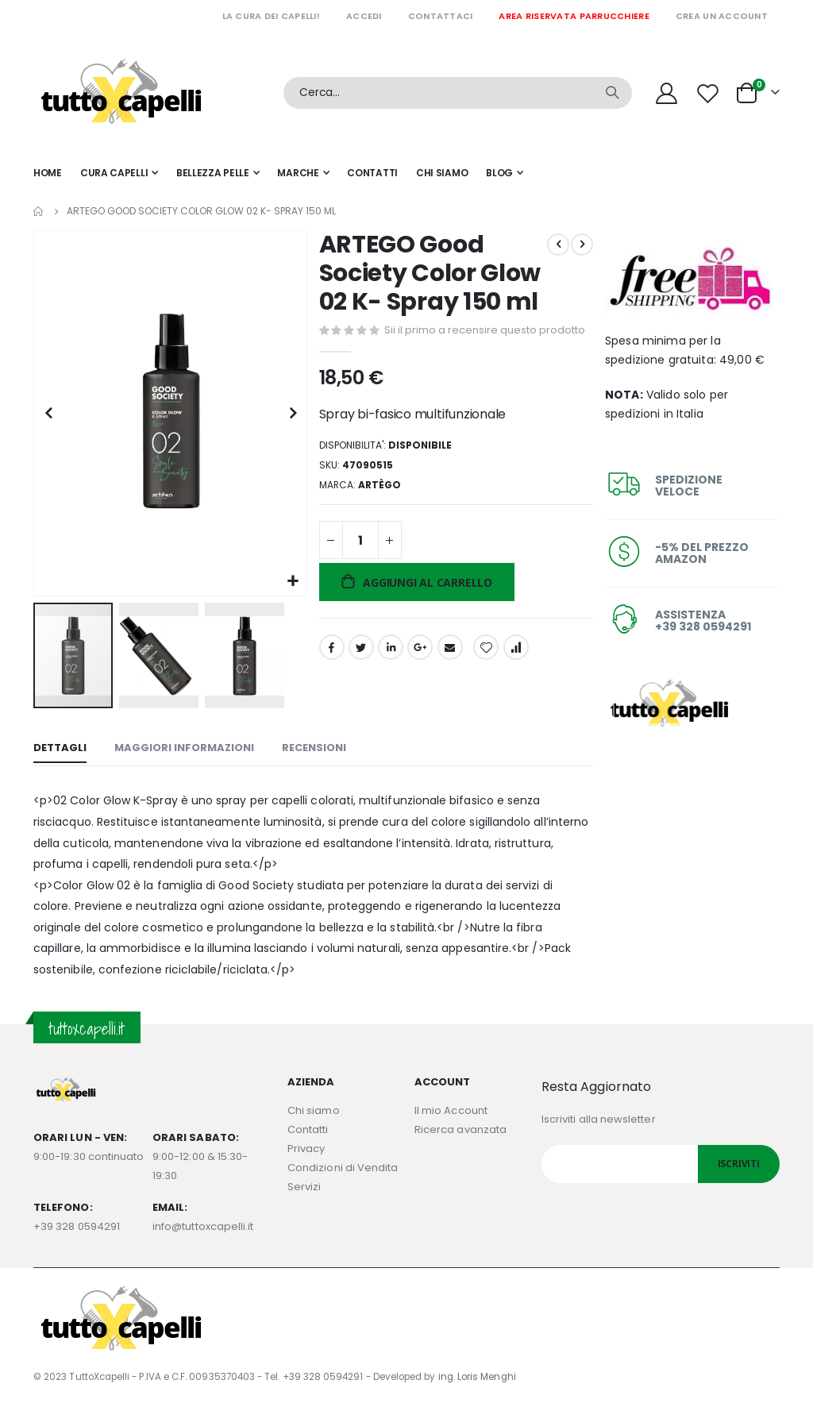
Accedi (364, 16)
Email (447, 675)
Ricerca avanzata (460, 1126)
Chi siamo (313, 1107)
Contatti (308, 1126)
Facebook (329, 675)
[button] (291, 578)
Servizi (304, 1183)
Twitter (359, 675)
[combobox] (457, 93)
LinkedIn (389, 675)
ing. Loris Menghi (477, 1373)
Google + (418, 675)
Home (38, 211)
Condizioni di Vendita (342, 1164)
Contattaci (440, 16)
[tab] (60, 746)
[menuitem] (504, 173)
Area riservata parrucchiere (574, 16)
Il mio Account (450, 1107)
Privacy (306, 1145)
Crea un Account (722, 16)
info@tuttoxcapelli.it (202, 1223)
